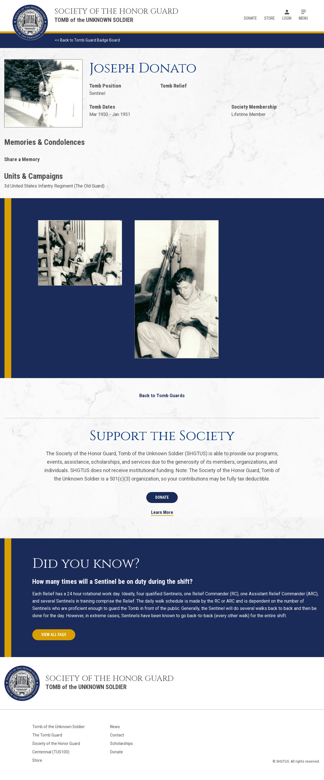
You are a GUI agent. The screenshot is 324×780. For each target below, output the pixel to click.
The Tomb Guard (47, 735)
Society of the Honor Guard (56, 743)
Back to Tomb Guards (162, 395)
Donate (250, 18)
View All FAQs (53, 634)
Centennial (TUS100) (50, 752)
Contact (117, 735)
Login (286, 18)
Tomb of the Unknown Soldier (58, 726)
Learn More (162, 512)
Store (269, 18)
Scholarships (121, 743)
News (115, 726)
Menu (303, 18)
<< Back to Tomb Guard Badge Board (87, 40)
